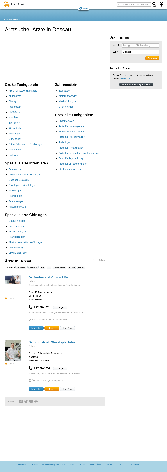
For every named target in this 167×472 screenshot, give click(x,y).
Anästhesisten (66, 121)
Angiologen (15, 169)
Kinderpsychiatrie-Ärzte (71, 131)
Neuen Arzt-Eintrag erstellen (136, 84)
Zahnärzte (64, 90)
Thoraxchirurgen (17, 247)
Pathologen (65, 142)
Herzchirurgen (16, 226)
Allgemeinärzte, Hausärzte (23, 90)
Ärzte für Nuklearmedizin (72, 137)
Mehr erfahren (125, 78)
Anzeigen (60, 307)
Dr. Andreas (49, 277)
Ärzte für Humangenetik (71, 126)
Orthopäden (15, 139)
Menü (83, 8)
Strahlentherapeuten (70, 169)
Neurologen (15, 133)
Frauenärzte (15, 107)
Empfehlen (36, 328)
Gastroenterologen (19, 180)
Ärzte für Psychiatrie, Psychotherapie (79, 153)
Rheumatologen (17, 206)
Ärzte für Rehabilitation (71, 147)
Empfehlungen (59, 267)
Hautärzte (14, 117)
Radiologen (15, 149)
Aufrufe (72, 267)
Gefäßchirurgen (17, 221)
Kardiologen (15, 190)
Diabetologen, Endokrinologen (25, 174)
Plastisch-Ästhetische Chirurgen (26, 242)
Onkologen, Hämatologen (22, 185)
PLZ (42, 267)
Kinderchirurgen (17, 231)
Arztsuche (8, 20)
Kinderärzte (15, 128)
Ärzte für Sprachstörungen (73, 163)
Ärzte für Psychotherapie (72, 158)
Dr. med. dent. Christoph (52, 342)
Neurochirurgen (17, 237)
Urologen (13, 155)
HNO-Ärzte (14, 112)
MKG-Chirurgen (67, 101)
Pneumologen (16, 201)
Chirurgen (14, 101)
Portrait (81, 267)
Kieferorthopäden (68, 96)
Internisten (14, 123)
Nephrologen (16, 196)
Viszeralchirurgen (18, 253)
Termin (52, 328)
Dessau (17, 20)
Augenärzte (15, 96)
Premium (10, 298)
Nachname (20, 267)
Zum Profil (67, 328)
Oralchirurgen (66, 107)
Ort (49, 267)
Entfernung (32, 267)
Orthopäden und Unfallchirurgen (26, 144)
